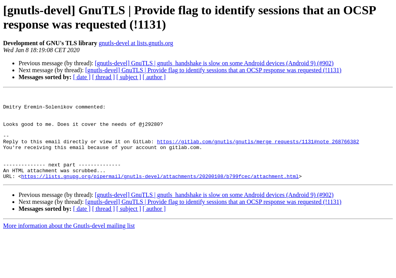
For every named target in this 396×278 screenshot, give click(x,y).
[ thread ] (103, 77)
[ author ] (154, 77)
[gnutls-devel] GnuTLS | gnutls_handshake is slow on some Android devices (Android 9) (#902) (214, 63)
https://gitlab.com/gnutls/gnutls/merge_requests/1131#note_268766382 (258, 151)
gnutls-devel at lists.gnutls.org (136, 43)
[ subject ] (128, 77)
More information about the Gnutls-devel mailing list (69, 243)
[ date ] (81, 77)
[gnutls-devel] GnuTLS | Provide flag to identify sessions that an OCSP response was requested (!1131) (213, 70)
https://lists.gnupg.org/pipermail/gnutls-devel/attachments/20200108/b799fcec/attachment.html (160, 193)
